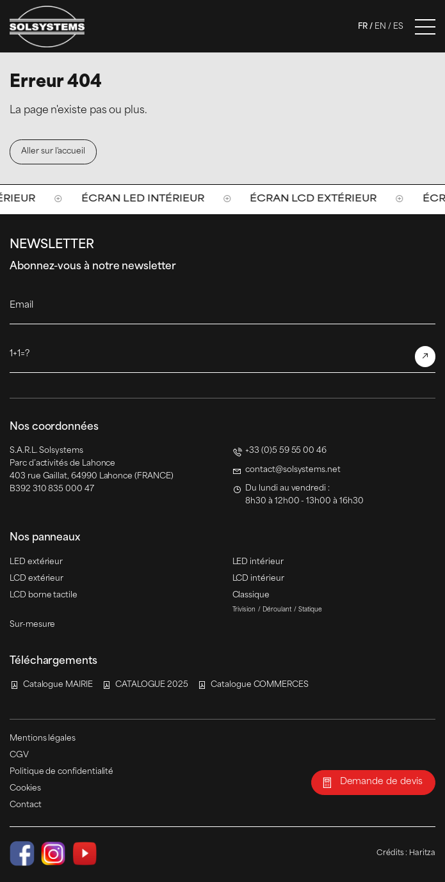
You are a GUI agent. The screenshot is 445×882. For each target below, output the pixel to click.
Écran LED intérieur (149, 199)
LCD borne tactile (43, 595)
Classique (251, 595)
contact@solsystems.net (293, 470)
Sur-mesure (32, 625)
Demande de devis (381, 782)
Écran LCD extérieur (320, 199)
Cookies (25, 788)
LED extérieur (36, 562)
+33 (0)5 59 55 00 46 (286, 451)
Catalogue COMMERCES (260, 685)
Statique (310, 610)
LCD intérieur (258, 579)
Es (398, 27)
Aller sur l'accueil (53, 151)
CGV (19, 755)
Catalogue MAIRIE (58, 685)
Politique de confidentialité (61, 772)
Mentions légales (43, 739)
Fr (363, 27)
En (380, 27)
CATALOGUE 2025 (151, 685)
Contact (26, 805)
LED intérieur (258, 562)
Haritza (422, 853)
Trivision (244, 610)
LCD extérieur (36, 579)
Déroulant (277, 610)
